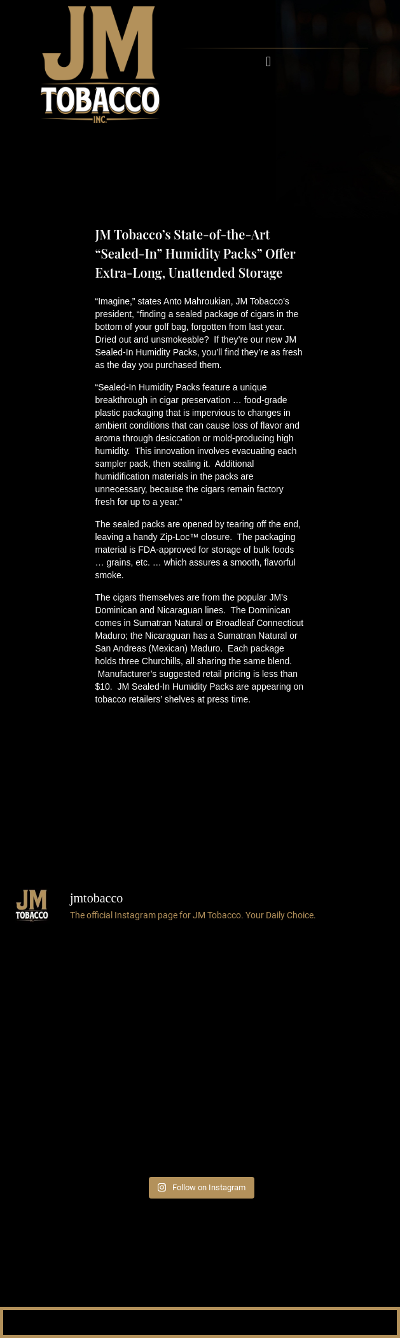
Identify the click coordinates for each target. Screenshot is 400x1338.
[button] (269, 61)
